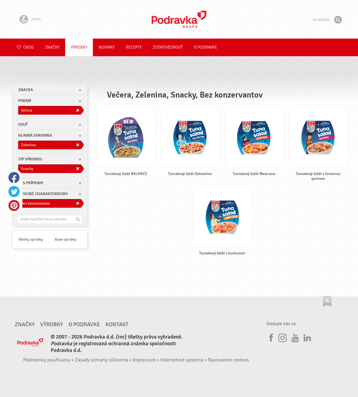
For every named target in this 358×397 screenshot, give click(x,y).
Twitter (14, 191)
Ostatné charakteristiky (43, 194)
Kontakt (116, 324)
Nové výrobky (66, 239)
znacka (25, 90)
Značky (52, 47)
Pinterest (14, 205)
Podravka (179, 19)
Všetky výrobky (30, 239)
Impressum (144, 360)
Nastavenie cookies (228, 360)
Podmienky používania (46, 360)
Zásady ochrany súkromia (101, 360)
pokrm (24, 100)
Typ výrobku (30, 159)
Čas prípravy (30, 183)
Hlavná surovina (35, 135)
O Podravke (205, 47)
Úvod (25, 47)
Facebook (14, 177)
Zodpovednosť (168, 47)
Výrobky (79, 47)
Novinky (106, 47)
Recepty (134, 47)
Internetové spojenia (182, 360)
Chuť (23, 124)
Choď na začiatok (327, 301)
